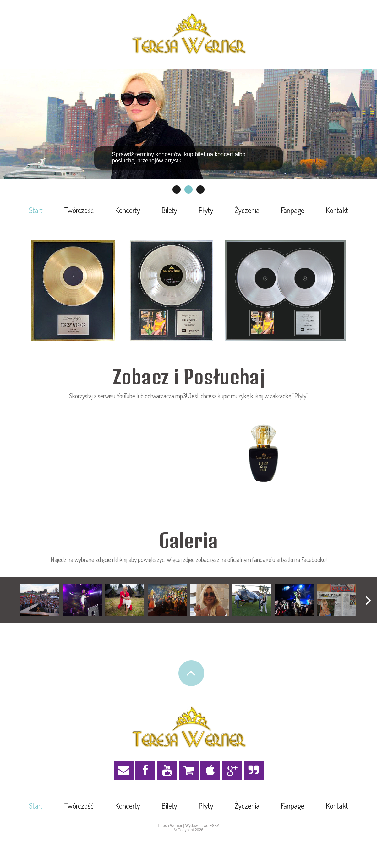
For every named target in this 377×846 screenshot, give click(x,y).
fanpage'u (263, 559)
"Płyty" (300, 396)
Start (36, 210)
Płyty (206, 210)
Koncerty (127, 210)
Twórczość (79, 210)
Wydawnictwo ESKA (202, 825)
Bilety (169, 210)
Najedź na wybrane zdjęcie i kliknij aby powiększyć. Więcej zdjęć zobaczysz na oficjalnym (151, 559)
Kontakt (337, 210)
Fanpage (292, 210)
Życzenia (247, 210)
